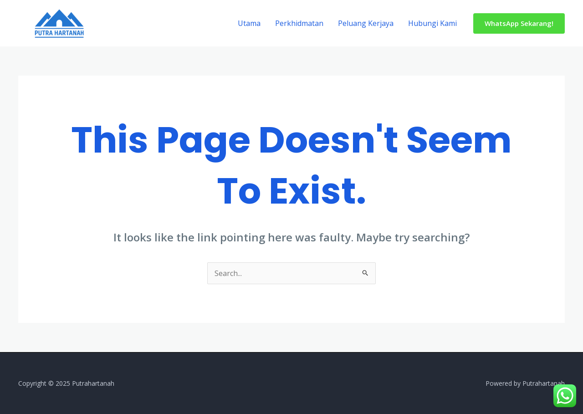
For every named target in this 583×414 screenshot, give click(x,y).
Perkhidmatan (299, 23)
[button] (519, 23)
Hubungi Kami (432, 23)
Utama (249, 23)
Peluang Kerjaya (366, 23)
